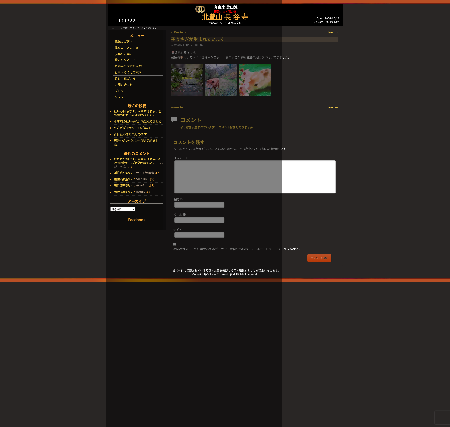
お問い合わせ (124, 84)
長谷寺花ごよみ (125, 78)
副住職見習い (123, 173)
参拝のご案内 (124, 54)
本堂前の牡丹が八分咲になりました (138, 121)
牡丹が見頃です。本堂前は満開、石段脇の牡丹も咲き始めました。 (137, 113)
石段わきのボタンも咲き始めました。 (136, 142)
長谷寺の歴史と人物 (128, 66)
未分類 (124, 28)
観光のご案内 (124, 41)
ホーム (115, 28)
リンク (119, 97)
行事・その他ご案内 (128, 72)
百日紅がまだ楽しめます (130, 134)
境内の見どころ (125, 60)
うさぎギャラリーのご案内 (132, 128)
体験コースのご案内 (128, 47)
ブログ (119, 91)
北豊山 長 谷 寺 (225, 17)
